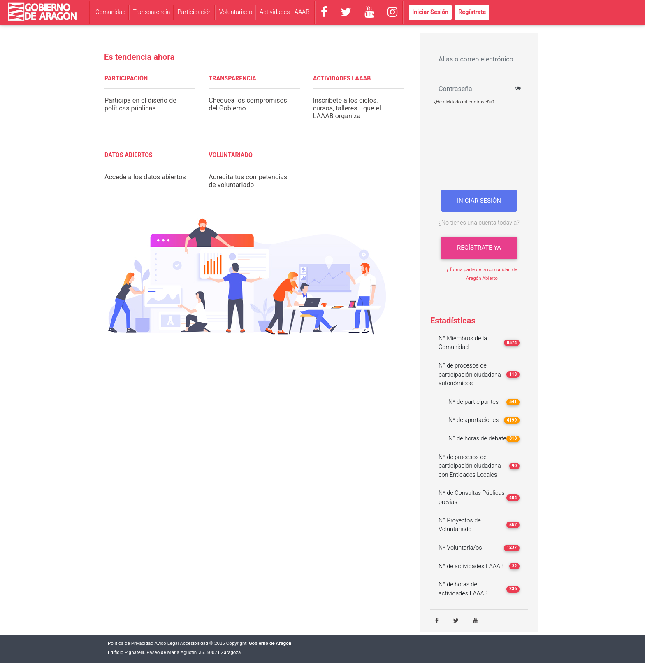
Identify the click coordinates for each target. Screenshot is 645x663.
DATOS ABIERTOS (128, 155)
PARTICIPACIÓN (126, 78)
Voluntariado (235, 12)
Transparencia (151, 12)
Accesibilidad (194, 643)
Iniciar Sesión (430, 12)
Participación (195, 12)
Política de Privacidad (130, 643)
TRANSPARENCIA (232, 78)
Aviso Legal (167, 643)
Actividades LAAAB (284, 12)
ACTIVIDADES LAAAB (342, 78)
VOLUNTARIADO (231, 155)
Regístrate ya (479, 247)
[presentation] (479, 150)
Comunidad (110, 12)
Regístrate (472, 12)
